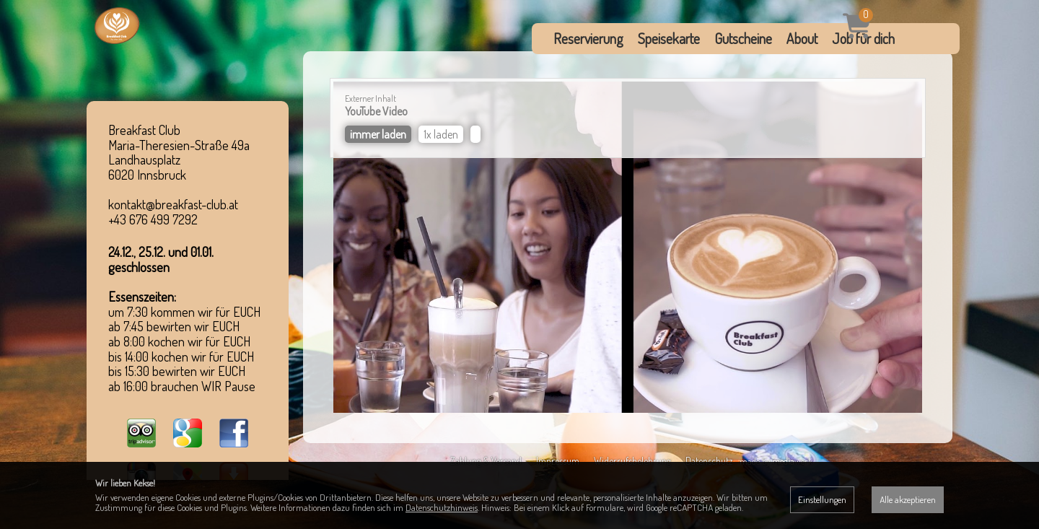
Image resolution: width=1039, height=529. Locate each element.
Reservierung (588, 38)
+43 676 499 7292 (153, 219)
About (801, 38)
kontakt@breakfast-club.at (173, 204)
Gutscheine (743, 38)
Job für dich (863, 38)
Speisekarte (669, 38)
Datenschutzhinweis (441, 507)
